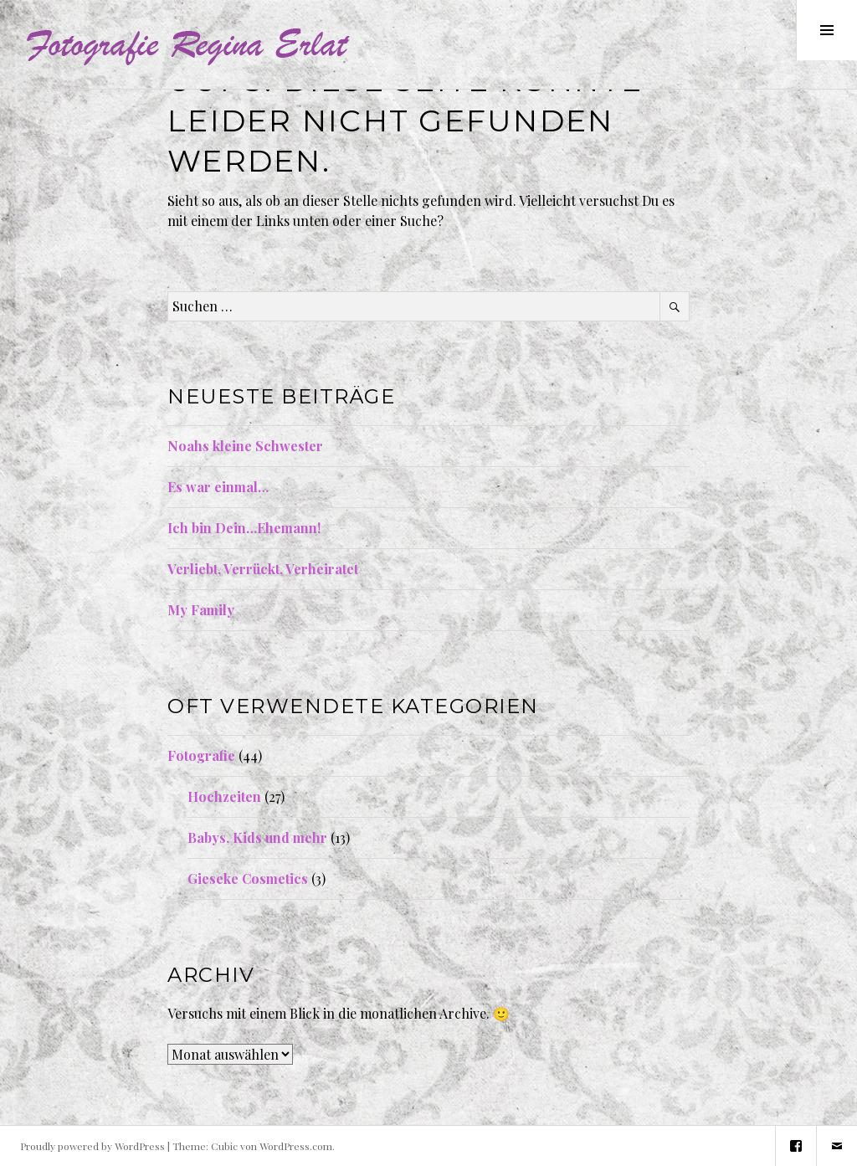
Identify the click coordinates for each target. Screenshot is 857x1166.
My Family (200, 610)
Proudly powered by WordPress (92, 1146)
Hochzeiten (224, 796)
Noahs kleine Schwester (245, 446)
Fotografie (201, 755)
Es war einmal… (218, 487)
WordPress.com (295, 1146)
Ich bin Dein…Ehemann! (244, 528)
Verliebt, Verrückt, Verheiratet (262, 569)
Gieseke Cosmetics (247, 878)
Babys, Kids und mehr (257, 837)
